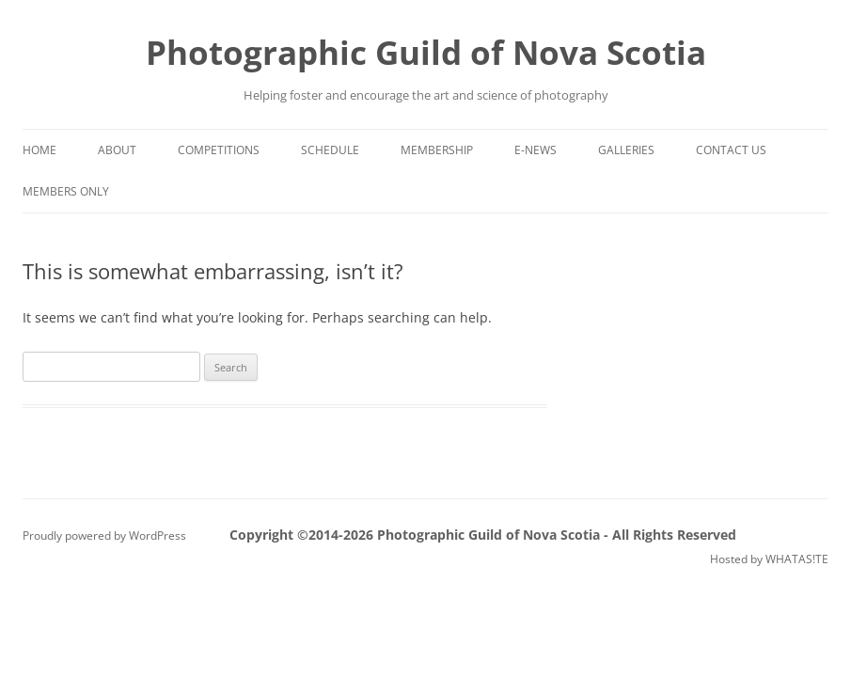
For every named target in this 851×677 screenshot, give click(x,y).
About (117, 150)
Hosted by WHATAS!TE (769, 559)
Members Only (66, 191)
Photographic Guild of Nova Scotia (426, 52)
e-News (535, 150)
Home (39, 150)
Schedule (330, 150)
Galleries (626, 150)
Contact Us (731, 150)
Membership (437, 150)
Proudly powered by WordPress (104, 535)
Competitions (219, 150)
